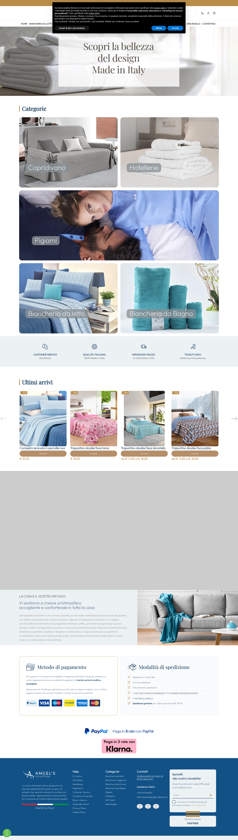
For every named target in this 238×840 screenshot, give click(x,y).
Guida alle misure (81, 804)
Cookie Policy (79, 812)
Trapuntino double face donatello (143, 448)
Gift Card (110, 800)
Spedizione (78, 784)
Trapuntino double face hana (89, 448)
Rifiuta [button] (159, 28)
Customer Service (81, 792)
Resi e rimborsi (146, 698)
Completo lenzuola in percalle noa (42, 448)
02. (117, 91)
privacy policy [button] (160, 8)
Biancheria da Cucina (115, 784)
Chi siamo (77, 776)
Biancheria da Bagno (115, 788)
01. (115, 91)
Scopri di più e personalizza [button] (72, 28)
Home (24, 23)
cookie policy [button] (94, 13)
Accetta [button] (175, 28)
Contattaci (209, 23)
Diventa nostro (193, 821)
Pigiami (108, 792)
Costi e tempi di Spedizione (152, 692)
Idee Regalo (193, 23)
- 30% (23, 393)
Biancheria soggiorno (115, 780)
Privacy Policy (79, 808)
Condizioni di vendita (83, 796)
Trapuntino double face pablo (191, 448)
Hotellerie (110, 796)
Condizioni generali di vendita (183, 692)
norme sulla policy (198, 805)
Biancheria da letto (41, 23)
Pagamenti (78, 788)
